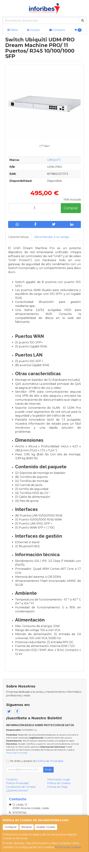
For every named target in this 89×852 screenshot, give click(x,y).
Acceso (33, 30)
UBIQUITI (54, 160)
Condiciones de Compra (20, 786)
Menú (12, 30)
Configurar (11, 827)
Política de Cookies (68, 847)
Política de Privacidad (16, 753)
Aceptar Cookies (45, 827)
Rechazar (26, 827)
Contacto (57, 30)
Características (18, 237)
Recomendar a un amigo (51, 237)
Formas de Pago (57, 786)
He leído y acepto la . (36, 761)
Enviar (48, 769)
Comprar (71, 208)
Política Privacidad (17, 783)
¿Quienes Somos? (17, 790)
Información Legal (58, 779)
